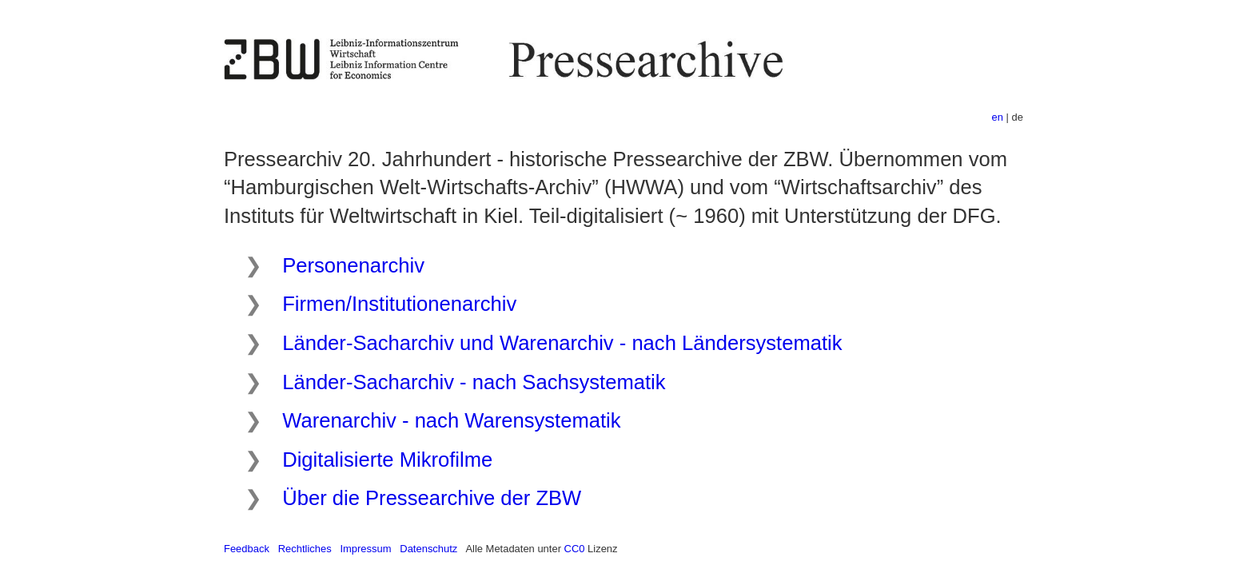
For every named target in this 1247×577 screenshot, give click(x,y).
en (997, 117)
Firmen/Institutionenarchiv (399, 303)
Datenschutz (428, 549)
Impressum (365, 549)
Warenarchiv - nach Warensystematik (451, 420)
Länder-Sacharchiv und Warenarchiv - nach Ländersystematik (562, 343)
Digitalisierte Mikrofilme (387, 459)
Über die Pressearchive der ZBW (431, 498)
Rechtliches (305, 549)
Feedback (246, 549)
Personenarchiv (353, 265)
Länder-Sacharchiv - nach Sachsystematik (473, 382)
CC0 (574, 549)
